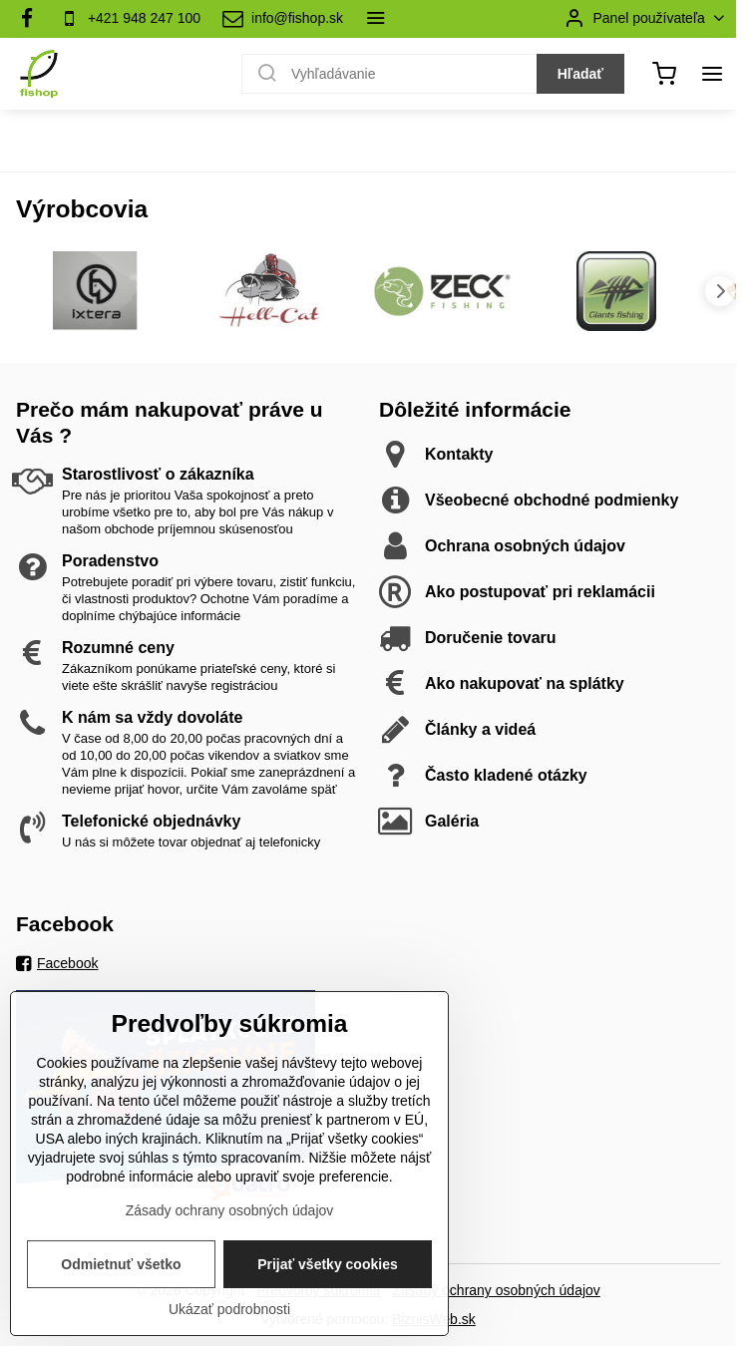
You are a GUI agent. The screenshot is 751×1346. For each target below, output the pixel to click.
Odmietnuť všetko (121, 1305)
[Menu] (712, 74)
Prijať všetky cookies (327, 1305)
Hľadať (580, 74)
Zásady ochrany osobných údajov (496, 1290)
